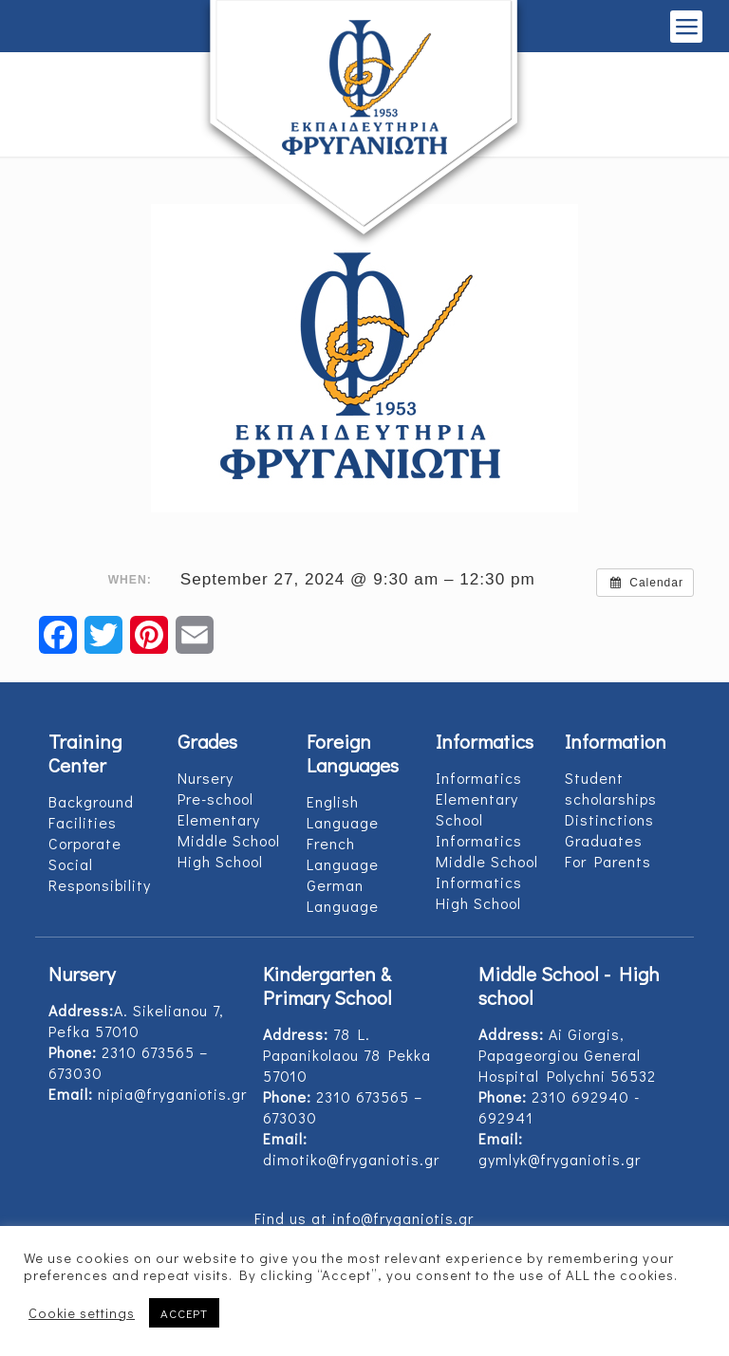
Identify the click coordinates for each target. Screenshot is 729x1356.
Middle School (229, 840)
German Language (343, 895)
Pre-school (215, 798)
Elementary (219, 819)
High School (220, 861)
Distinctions (609, 819)
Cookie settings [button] (81, 1313)
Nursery (206, 778)
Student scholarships (611, 788)
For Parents (608, 861)
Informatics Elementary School (479, 798)
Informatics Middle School (487, 850)
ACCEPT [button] (184, 1313)
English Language (343, 811)
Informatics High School (479, 892)
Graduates (604, 840)
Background (91, 801)
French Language (343, 853)
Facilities (82, 822)
